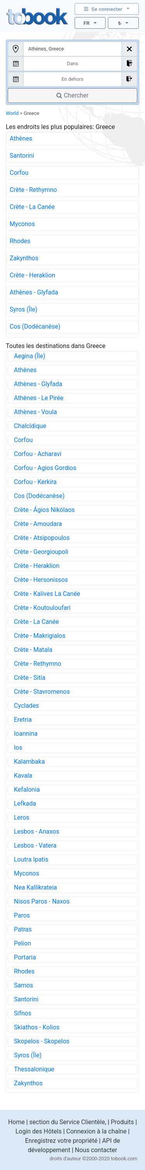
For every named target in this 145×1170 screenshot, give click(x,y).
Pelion (22, 943)
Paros (22, 915)
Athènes (21, 138)
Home (16, 1122)
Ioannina (26, 733)
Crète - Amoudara (38, 524)
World (12, 113)
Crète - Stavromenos (42, 691)
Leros (21, 817)
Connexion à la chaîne (96, 1131)
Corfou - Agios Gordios (45, 468)
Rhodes (20, 241)
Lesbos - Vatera (35, 845)
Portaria (25, 957)
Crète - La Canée (32, 207)
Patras (23, 929)
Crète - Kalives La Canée (47, 593)
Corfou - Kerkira (35, 482)
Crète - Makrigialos (39, 635)
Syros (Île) (23, 309)
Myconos (22, 224)
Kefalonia (27, 789)
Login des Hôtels (38, 1131)
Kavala (23, 775)
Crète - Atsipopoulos (42, 537)
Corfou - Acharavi (37, 454)
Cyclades (26, 705)
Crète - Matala (33, 649)
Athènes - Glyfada (34, 292)
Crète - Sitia (29, 677)
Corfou (19, 172)
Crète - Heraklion (32, 275)
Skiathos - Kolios (37, 1027)
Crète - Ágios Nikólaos (44, 510)
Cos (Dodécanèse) (35, 326)
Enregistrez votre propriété (61, 1140)
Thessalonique (34, 1069)
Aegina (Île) (29, 356)
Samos (23, 985)
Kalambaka (29, 761)
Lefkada (25, 803)
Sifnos (22, 1013)
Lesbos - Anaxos (36, 831)
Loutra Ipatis (31, 859)
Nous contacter (96, 1150)
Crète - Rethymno (33, 189)
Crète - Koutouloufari (42, 607)
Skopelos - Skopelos (41, 1041)
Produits (122, 1122)
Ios (18, 747)
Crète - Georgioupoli (41, 551)
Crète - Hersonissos (41, 579)
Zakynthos (24, 258)
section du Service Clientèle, (67, 1122)
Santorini (22, 155)
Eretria (23, 719)
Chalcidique (30, 426)
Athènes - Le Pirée (38, 398)
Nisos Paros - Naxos (42, 901)
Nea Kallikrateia (35, 887)
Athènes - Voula (35, 412)
